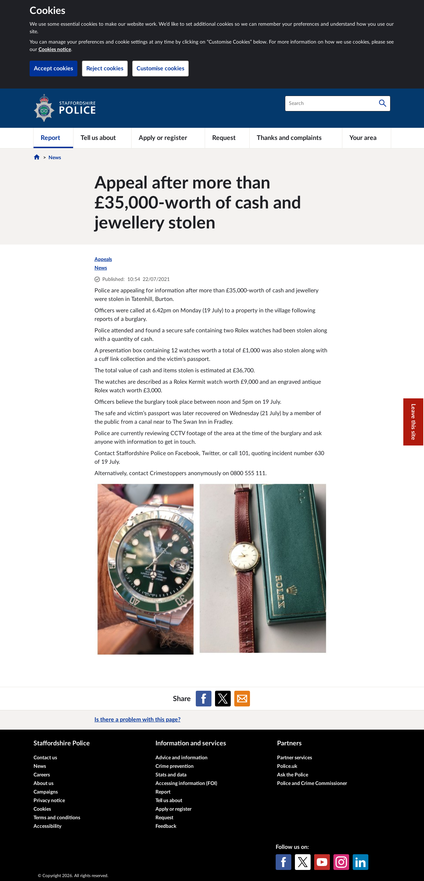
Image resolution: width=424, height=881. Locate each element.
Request (164, 817)
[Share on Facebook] (203, 698)
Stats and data (171, 774)
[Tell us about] (102, 138)
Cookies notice (55, 49)
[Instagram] (341, 862)
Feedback (165, 826)
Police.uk (287, 766)
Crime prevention (174, 766)
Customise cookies (160, 68)
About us (43, 783)
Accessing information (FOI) (186, 783)
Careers (42, 774)
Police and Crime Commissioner (312, 783)
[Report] (53, 138)
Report (162, 792)
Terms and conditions (57, 817)
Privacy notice (49, 800)
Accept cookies (53, 68)
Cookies (42, 809)
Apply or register (173, 809)
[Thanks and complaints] (296, 138)
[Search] (382, 103)
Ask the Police (292, 774)
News (54, 157)
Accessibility (47, 826)
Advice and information (181, 757)
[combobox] (337, 103)
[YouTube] (322, 862)
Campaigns (46, 792)
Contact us (45, 757)
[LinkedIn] (360, 862)
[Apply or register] (168, 138)
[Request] (227, 138)
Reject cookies (104, 68)
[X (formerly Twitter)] (303, 862)
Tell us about (168, 800)
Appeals (103, 259)
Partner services (294, 757)
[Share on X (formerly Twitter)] (223, 698)
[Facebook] (283, 862)
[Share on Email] (242, 698)
